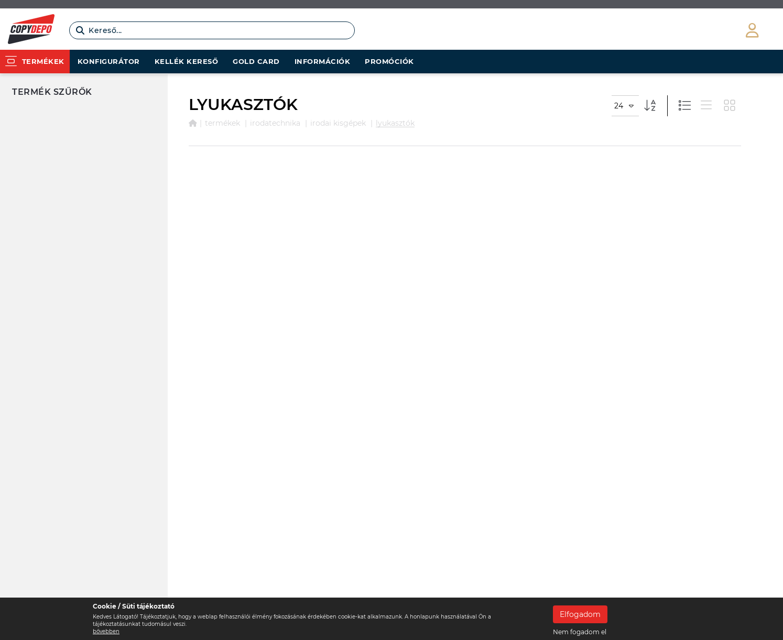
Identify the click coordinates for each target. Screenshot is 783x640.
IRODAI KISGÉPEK (338, 123)
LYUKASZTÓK (395, 123)
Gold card (256, 61)
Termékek (222, 123)
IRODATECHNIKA (275, 123)
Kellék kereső (187, 61)
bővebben (106, 631)
